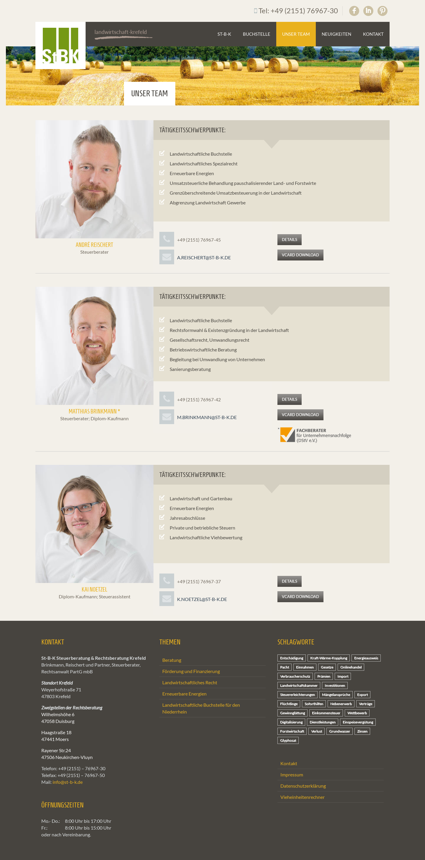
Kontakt (373, 34)
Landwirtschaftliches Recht (189, 682)
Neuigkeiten (336, 34)
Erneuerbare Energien (184, 693)
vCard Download (300, 255)
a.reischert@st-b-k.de (204, 257)
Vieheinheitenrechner (302, 797)
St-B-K (224, 34)
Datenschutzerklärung (303, 786)
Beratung (171, 660)
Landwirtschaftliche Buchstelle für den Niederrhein (201, 708)
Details (289, 239)
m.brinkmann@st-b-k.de (207, 417)
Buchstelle (256, 34)
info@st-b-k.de (68, 782)
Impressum (291, 774)
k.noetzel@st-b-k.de (202, 599)
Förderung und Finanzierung (191, 671)
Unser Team (296, 34)
